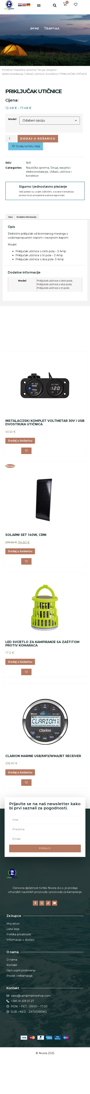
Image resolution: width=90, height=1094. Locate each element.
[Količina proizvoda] (10, 138)
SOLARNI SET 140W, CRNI (25, 557)
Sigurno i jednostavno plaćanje (43, 186)
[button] (39, 5)
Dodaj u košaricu (37, 138)
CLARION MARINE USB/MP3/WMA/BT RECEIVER (43, 778)
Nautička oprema (25, 69)
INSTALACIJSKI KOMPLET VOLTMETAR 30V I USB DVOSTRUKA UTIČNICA (44, 445)
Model (12, 119)
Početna (7, 69)
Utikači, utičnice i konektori (41, 73)
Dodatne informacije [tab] (26, 239)
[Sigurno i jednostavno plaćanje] (12, 188)
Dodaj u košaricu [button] (20, 463)
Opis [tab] (10, 239)
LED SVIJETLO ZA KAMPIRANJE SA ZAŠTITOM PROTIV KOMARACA (42, 666)
